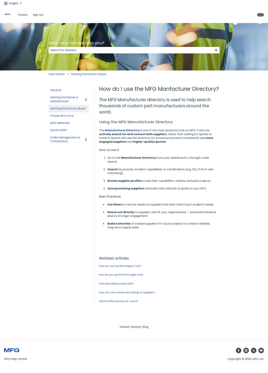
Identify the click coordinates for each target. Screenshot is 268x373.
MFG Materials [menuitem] (60, 123)
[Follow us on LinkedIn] (246, 350)
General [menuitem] (55, 90)
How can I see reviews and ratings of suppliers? (127, 292)
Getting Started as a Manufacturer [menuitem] (64, 99)
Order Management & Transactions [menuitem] (65, 139)
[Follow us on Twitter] (253, 350)
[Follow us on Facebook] (238, 350)
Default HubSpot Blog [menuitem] (134, 327)
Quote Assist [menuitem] (58, 130)
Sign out (38, 15)
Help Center (57, 74)
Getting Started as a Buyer (89, 74)
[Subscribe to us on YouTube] (261, 350)
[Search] (216, 50)
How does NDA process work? (116, 283)
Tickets (23, 15)
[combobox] (131, 50)
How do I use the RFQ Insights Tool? (120, 266)
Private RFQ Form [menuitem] (62, 116)
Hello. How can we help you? (76, 43)
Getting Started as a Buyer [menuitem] (68, 108)
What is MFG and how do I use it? (118, 301)
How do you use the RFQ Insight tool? (121, 274)
